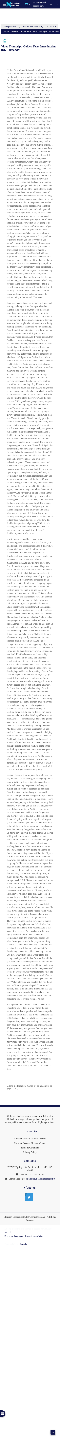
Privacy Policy (30, 1152)
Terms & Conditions (30, 1147)
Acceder (54, 4)
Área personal (9, 26)
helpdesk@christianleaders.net (41, 1179)
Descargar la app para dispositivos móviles (23, 1236)
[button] (27, 4)
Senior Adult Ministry (33, 26)
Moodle (23, 1244)
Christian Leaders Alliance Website (30, 1143)
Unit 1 (53, 26)
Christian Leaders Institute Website (30, 1138)
